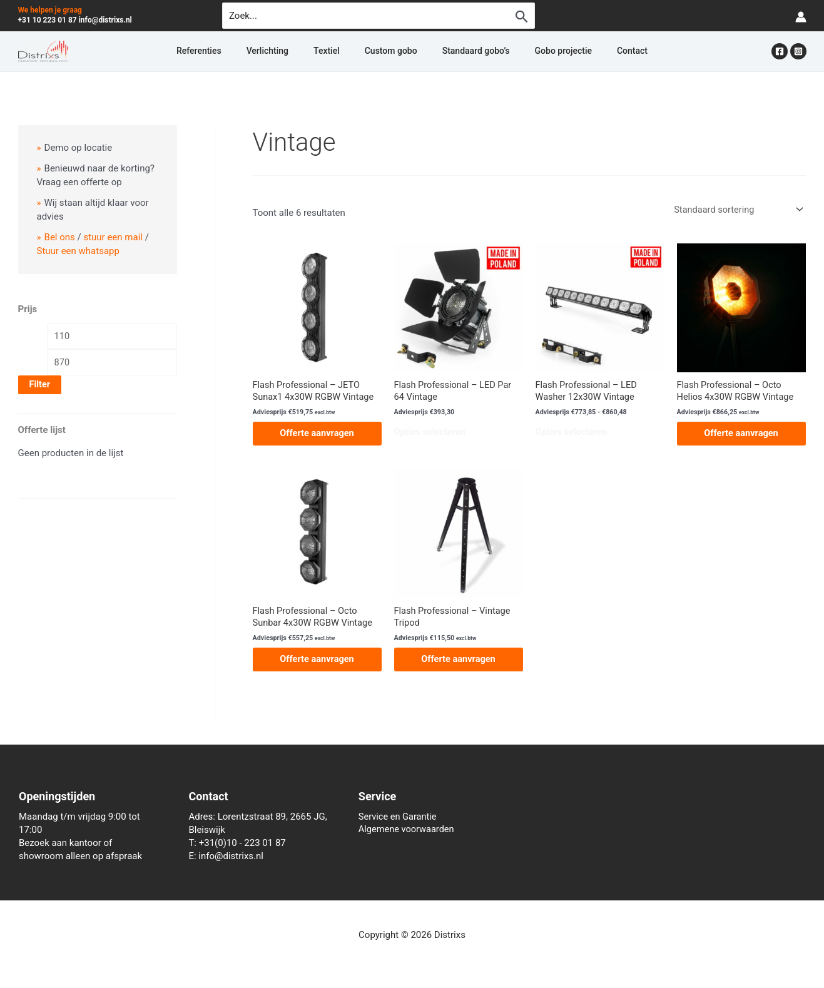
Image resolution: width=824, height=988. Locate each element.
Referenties (244, 51)
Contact (587, 51)
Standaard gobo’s (461, 51)
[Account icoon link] (800, 16)
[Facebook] (779, 51)
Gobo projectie (533, 51)
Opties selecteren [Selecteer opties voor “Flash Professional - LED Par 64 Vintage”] (431, 433)
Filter (40, 385)
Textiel (341, 51)
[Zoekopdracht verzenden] (521, 16)
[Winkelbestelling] (736, 209)
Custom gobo (391, 51)
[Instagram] (798, 51)
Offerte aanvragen (316, 434)
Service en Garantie (399, 816)
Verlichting (297, 51)
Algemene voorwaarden (408, 829)
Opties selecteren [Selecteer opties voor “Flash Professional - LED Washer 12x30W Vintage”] (572, 433)
